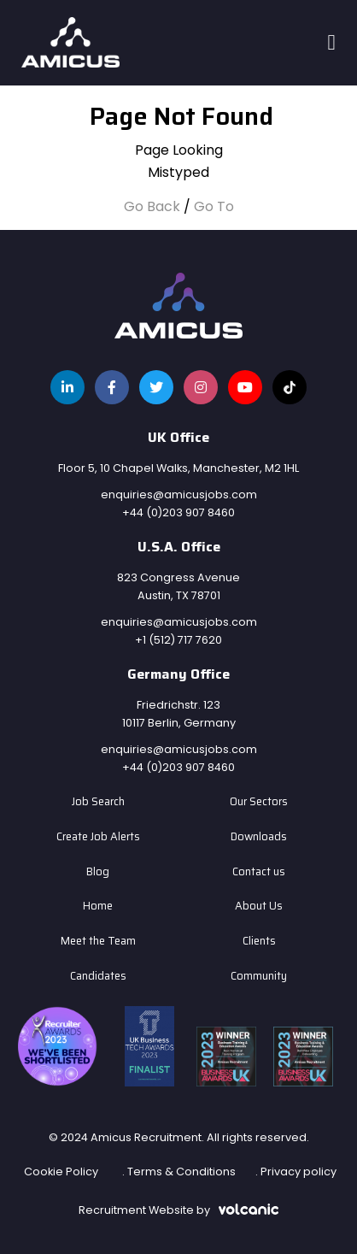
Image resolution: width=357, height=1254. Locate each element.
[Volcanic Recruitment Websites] (248, 1209)
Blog (97, 871)
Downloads (259, 836)
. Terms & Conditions (179, 1171)
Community (259, 976)
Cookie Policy (61, 1171)
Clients (259, 941)
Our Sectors (259, 801)
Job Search (98, 801)
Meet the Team (98, 941)
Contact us (258, 871)
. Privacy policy (296, 1171)
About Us (259, 906)
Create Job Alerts (98, 836)
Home (98, 906)
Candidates (98, 976)
